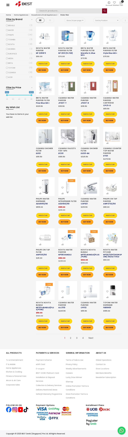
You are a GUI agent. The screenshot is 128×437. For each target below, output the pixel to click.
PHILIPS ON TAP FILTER (43, 251)
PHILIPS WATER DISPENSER (42, 200)
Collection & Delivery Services (49, 385)
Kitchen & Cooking (14, 372)
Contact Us (101, 364)
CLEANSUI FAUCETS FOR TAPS (67, 149)
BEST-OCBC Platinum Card (47, 373)
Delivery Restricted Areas (46, 389)
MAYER (11, 30)
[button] (40, 37)
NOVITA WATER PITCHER (110, 251)
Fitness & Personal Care (16, 376)
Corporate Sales (13, 385)
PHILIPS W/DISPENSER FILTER (67, 200)
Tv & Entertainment (14, 360)
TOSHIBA (11, 39)
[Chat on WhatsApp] (122, 431)
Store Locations (102, 368)
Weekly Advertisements (76, 368)
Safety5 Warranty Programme (49, 394)
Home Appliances (21, 15)
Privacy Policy (71, 364)
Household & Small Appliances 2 (44, 15)
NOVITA (11, 44)
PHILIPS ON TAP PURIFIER (110, 200)
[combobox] (71, 10)
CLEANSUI (12, 72)
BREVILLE (11, 25)
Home (8, 15)
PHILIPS (11, 35)
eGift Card (40, 364)
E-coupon (40, 368)
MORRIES (11, 49)
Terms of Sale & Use (74, 360)
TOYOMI (11, 68)
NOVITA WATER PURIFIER (43, 49)
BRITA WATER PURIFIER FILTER (88, 49)
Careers (69, 373)
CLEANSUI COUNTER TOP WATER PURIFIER (112, 151)
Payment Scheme (44, 360)
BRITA (10, 63)
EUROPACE (12, 53)
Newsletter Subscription (106, 377)
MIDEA (10, 58)
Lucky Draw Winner (74, 377)
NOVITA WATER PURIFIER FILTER (65, 49)
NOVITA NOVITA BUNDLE (88, 251)
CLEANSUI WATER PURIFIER (66, 99)
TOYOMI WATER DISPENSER (110, 303)
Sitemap (69, 381)
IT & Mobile (10, 364)
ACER (10, 77)
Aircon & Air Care (13, 380)
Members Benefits (103, 373)
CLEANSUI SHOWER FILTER (44, 149)
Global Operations (103, 360)
